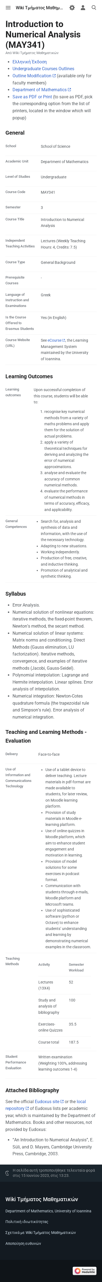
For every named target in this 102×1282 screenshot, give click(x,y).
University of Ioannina (73, 1211)
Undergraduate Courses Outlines (43, 68)
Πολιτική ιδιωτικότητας (26, 1221)
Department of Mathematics (40, 89)
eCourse (54, 340)
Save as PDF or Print (32, 96)
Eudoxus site (47, 1101)
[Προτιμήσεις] (72, 7)
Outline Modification (32, 75)
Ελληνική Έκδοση (30, 61)
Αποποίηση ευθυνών (23, 1243)
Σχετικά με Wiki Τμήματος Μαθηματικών (40, 1232)
